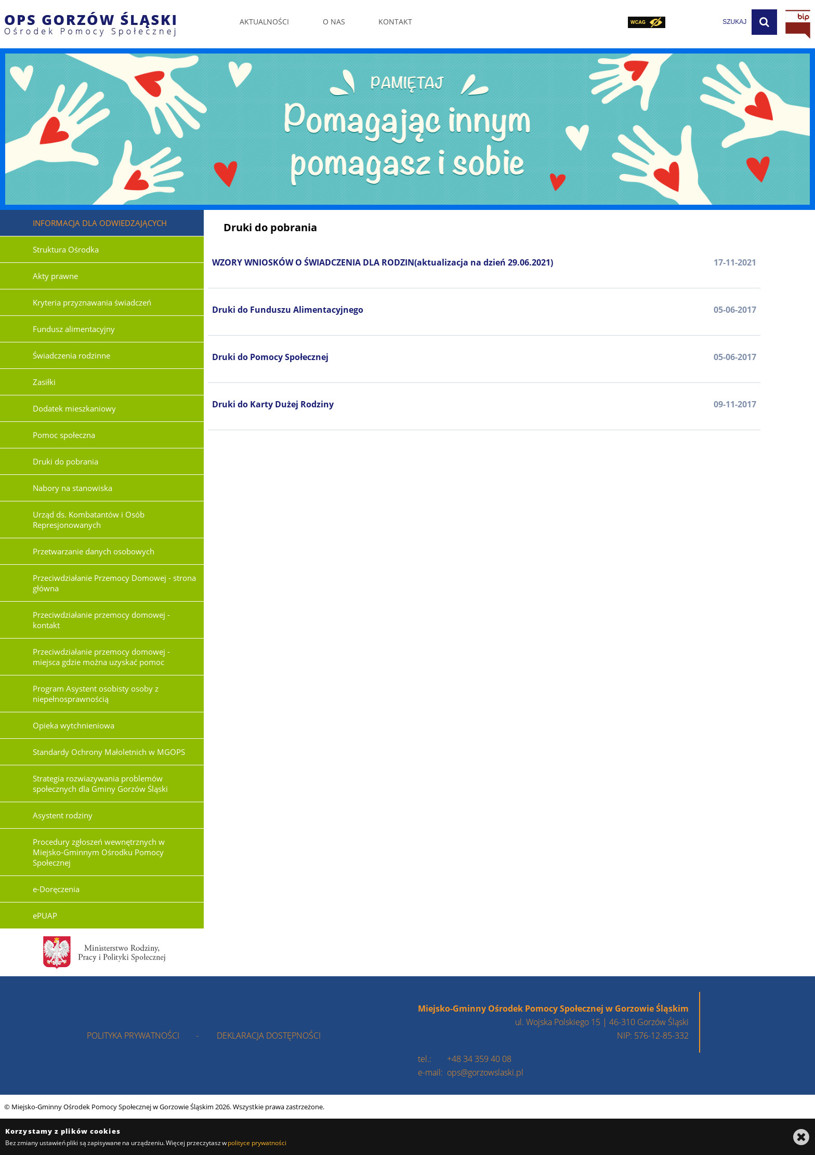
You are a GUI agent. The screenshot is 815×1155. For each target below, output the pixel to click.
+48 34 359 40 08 (479, 1059)
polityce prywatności (257, 1142)
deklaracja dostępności (269, 1035)
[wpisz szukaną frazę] (708, 22)
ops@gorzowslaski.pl (485, 1072)
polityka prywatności (133, 1035)
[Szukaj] (764, 22)
